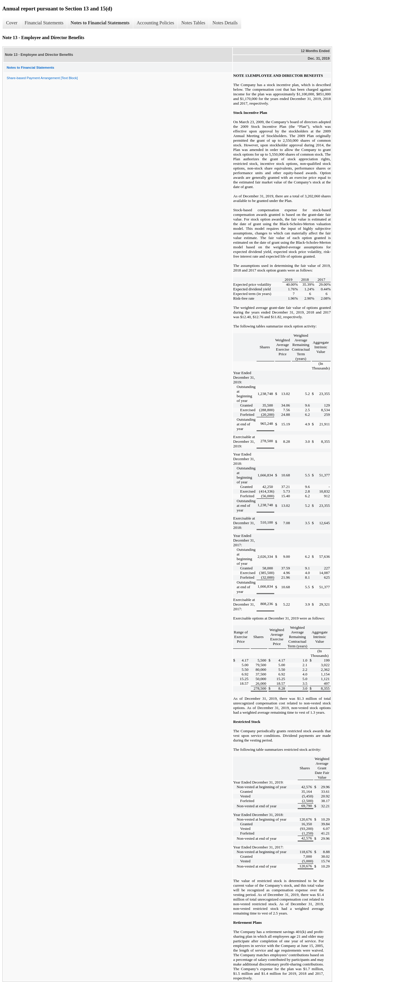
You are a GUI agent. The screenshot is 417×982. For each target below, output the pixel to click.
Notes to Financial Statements (100, 22)
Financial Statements (44, 22)
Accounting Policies (155, 22)
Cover (11, 22)
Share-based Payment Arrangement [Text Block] (42, 78)
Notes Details (225, 22)
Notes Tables (193, 22)
